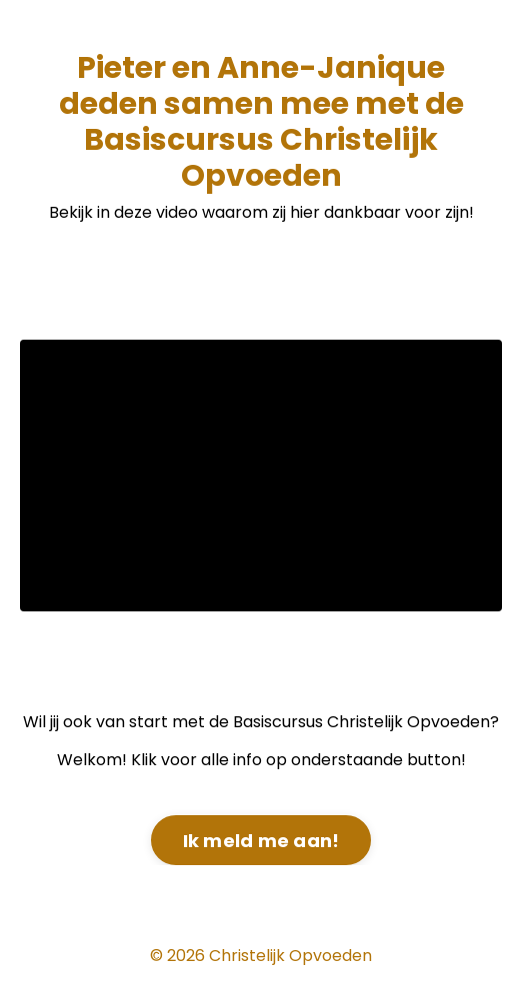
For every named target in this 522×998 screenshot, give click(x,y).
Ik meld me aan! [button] (261, 840)
